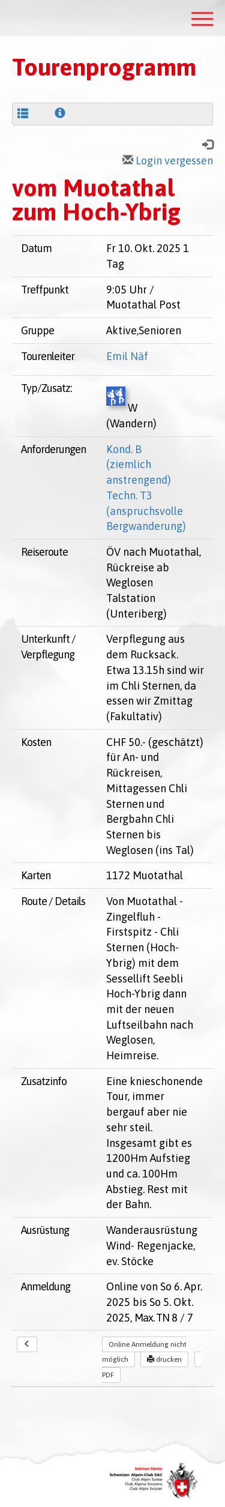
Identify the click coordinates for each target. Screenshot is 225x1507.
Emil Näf (127, 356)
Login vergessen (167, 160)
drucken (164, 1359)
